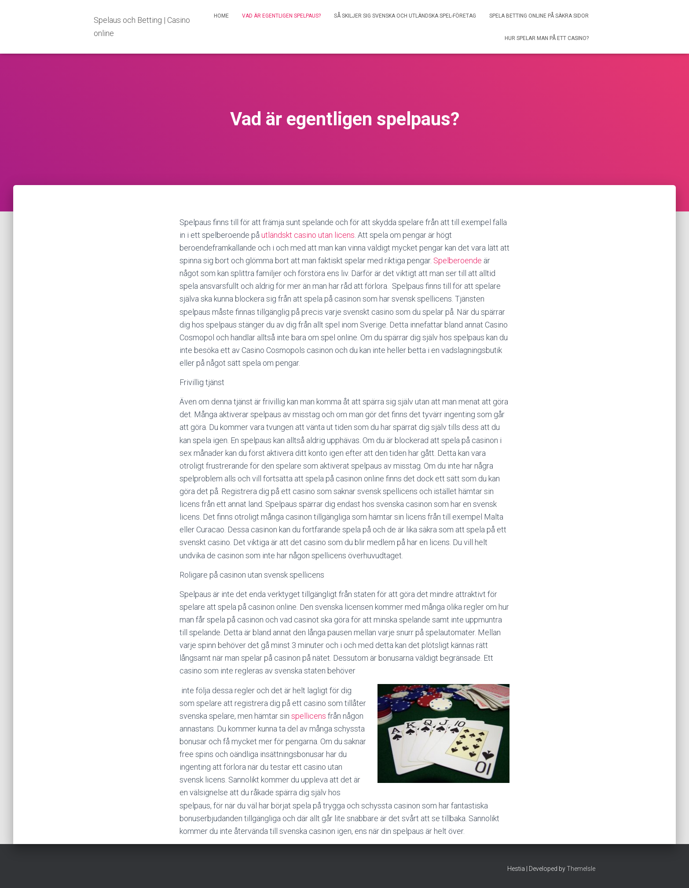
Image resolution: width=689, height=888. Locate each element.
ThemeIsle (581, 868)
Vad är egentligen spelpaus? (281, 16)
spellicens (308, 716)
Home (221, 16)
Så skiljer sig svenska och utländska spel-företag (405, 16)
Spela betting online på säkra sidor (539, 16)
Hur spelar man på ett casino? (547, 38)
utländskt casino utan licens (308, 235)
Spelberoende (457, 260)
